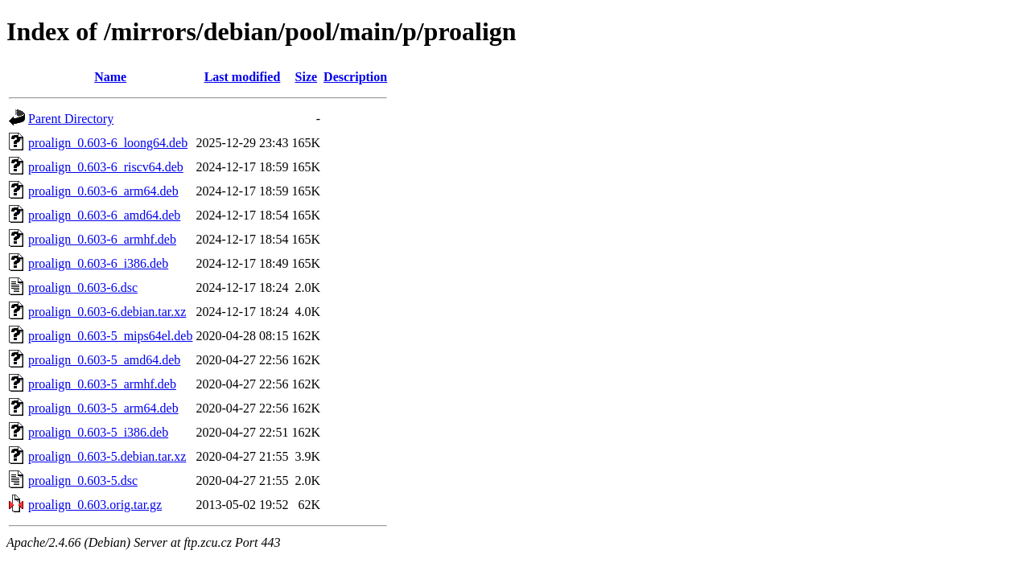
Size (306, 77)
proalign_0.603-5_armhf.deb (102, 384)
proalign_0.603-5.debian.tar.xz (107, 456)
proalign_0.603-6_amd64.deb (104, 215)
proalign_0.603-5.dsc (83, 480)
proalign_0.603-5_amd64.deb (104, 360)
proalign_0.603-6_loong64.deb (107, 143)
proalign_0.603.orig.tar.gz (95, 504)
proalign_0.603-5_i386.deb (98, 432)
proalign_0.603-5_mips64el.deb (110, 336)
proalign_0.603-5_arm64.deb (103, 408)
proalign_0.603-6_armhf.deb (102, 239)
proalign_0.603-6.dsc (83, 287)
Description (355, 77)
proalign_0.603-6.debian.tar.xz (107, 311)
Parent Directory (70, 118)
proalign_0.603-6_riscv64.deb (105, 167)
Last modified (242, 77)
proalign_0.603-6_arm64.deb (103, 191)
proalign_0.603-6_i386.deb (98, 263)
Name (110, 77)
